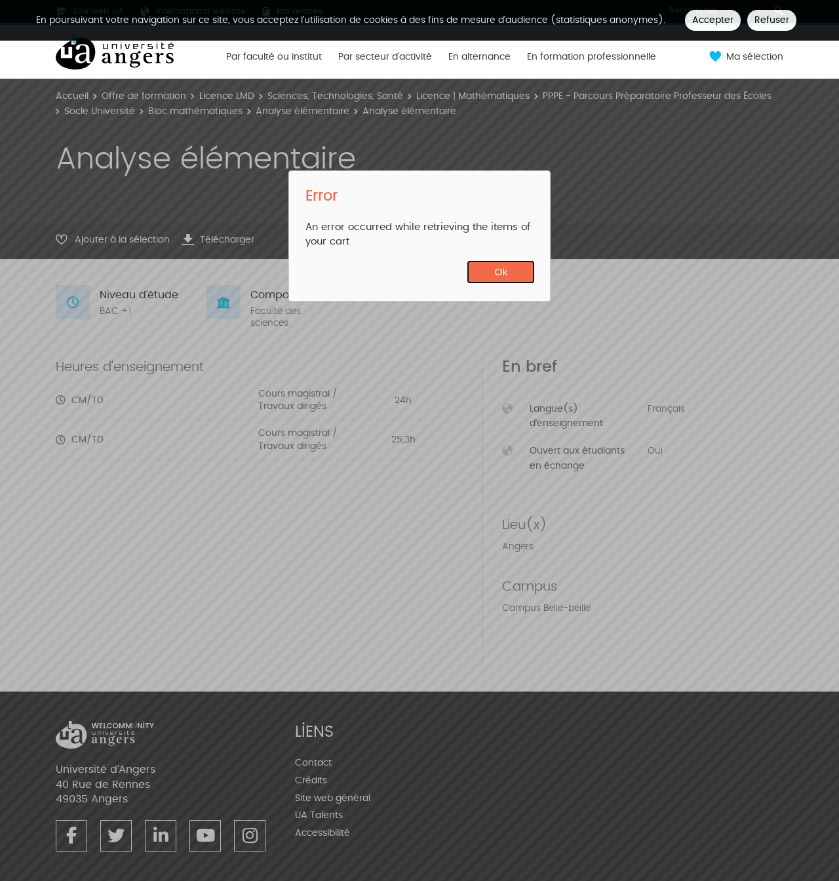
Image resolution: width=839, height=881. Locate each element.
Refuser (771, 20)
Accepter (712, 20)
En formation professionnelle (591, 57)
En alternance (479, 57)
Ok (501, 271)
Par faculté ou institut (274, 57)
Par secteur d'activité (385, 57)
